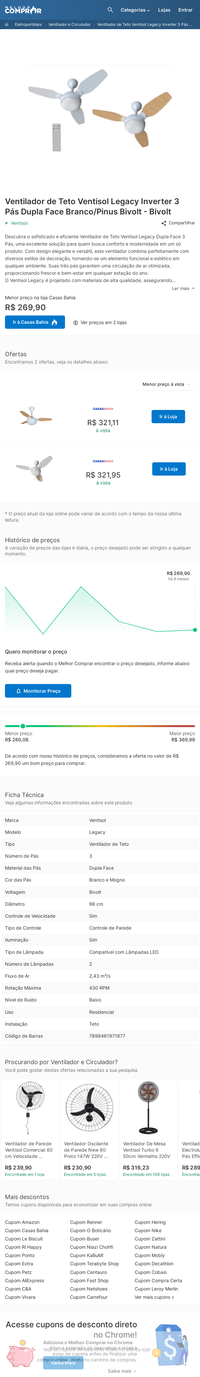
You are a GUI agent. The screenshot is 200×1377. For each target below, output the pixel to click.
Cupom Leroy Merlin (156, 1288)
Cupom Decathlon (154, 1263)
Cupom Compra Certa (158, 1280)
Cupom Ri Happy (23, 1247)
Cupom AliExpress (24, 1280)
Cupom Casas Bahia (26, 1230)
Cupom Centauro (88, 1272)
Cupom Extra (19, 1263)
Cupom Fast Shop (89, 1280)
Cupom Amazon (22, 1222)
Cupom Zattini (150, 1238)
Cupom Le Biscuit (24, 1238)
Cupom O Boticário (90, 1230)
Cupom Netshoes (88, 1288)
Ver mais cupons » (154, 1297)
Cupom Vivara (20, 1297)
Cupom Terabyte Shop (94, 1263)
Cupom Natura (151, 1247)
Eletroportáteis (28, 24)
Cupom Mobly (150, 1255)
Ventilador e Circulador (69, 24)
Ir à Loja (168, 416)
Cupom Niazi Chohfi (91, 1247)
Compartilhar (178, 223)
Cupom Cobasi (151, 1272)
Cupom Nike (148, 1230)
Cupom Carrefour (88, 1297)
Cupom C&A (18, 1288)
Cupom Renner (86, 1222)
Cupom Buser (84, 1238)
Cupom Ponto (19, 1255)
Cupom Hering (150, 1222)
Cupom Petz (18, 1272)
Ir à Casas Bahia (35, 322)
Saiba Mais (63, 1362)
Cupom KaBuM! (86, 1255)
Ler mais (183, 288)
